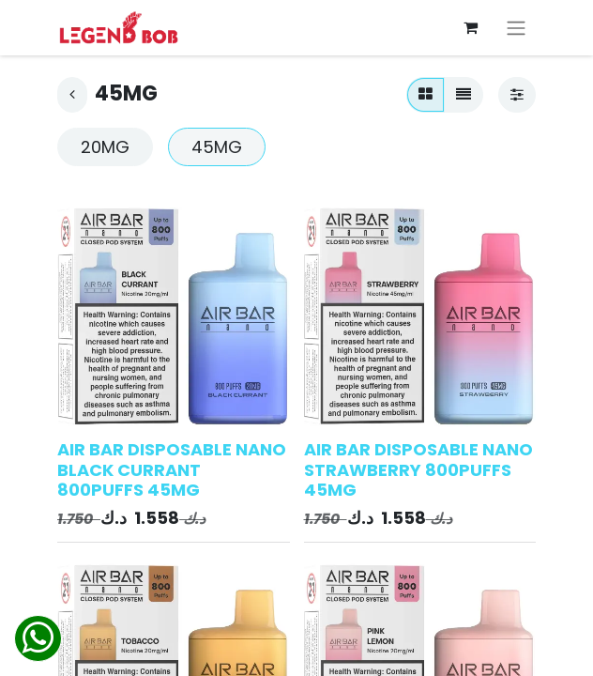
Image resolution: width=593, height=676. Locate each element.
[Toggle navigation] (516, 28)
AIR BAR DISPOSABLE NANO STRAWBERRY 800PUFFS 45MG (418, 469)
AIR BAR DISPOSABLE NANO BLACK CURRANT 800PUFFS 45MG (171, 469)
